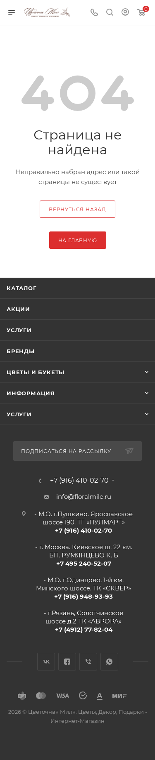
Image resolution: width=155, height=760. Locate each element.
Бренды (21, 351)
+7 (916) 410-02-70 (79, 480)
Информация (31, 393)
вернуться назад (77, 209)
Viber (88, 661)
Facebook (67, 661)
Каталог (22, 288)
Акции (18, 309)
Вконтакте (46, 661)
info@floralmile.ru (83, 496)
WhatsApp (109, 661)
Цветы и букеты (35, 372)
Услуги (19, 330)
